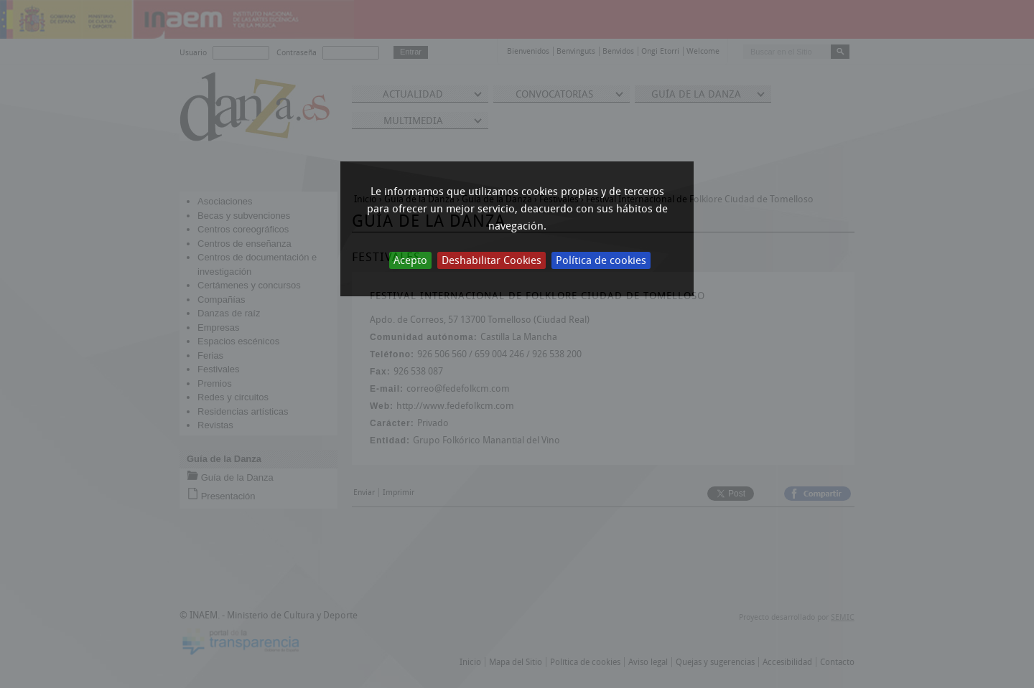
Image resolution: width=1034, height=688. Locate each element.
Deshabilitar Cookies (491, 260)
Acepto (410, 260)
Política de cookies (601, 260)
